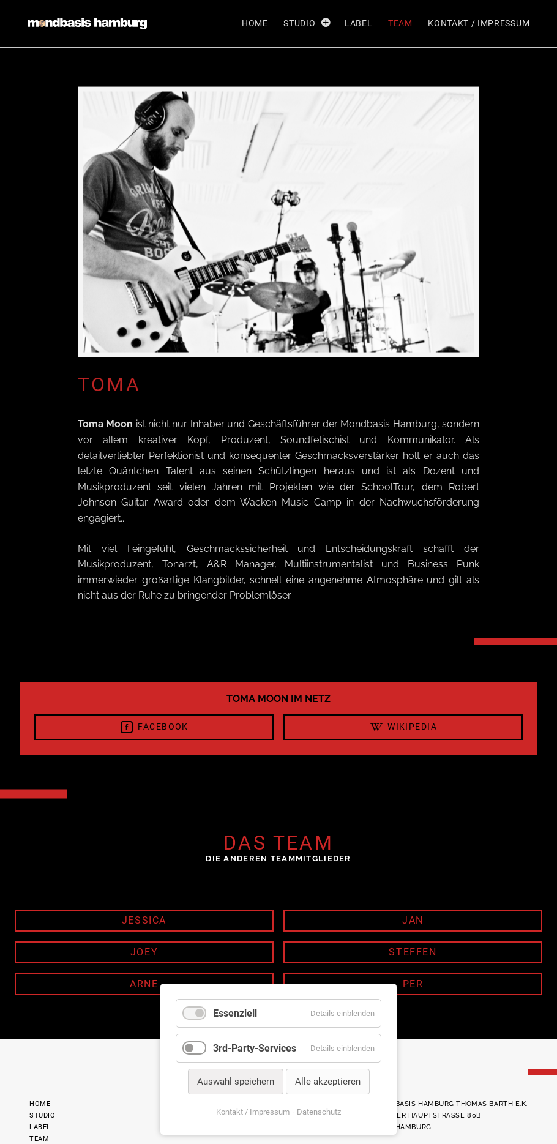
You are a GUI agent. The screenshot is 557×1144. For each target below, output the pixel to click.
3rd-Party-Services (254, 1048)
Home (255, 23)
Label (358, 23)
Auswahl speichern (235, 1081)
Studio (299, 23)
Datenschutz (319, 1111)
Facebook (154, 727)
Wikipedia (403, 727)
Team (400, 23)
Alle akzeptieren (328, 1081)
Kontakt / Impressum (478, 23)
